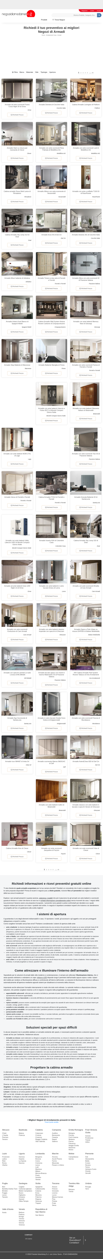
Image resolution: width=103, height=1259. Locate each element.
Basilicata (23, 1130)
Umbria (88, 1183)
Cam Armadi (96, 591)
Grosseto (55, 1191)
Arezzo (54, 1187)
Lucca (54, 1195)
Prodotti (44, 20)
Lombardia (40, 1153)
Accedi (99, 10)
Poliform (97, 108)
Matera (21, 1133)
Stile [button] (36, 72)
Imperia (21, 1159)
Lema (64, 591)
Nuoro (21, 1193)
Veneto (22, 1209)
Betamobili (96, 414)
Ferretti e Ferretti (60, 283)
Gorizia (88, 1136)
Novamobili (62, 197)
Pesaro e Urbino (58, 1165)
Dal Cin (63, 238)
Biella (87, 1161)
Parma (71, 1141)
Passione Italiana (94, 283)
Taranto (5, 1197)
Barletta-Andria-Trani (9, 1189)
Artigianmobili (61, 723)
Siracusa (38, 1201)
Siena (54, 1205)
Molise (71, 1153)
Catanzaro (39, 1133)
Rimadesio (27, 197)
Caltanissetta (40, 1189)
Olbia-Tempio (24, 1201)
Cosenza (38, 1137)
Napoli (54, 1139)
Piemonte (89, 1153)
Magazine (84, 10)
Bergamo (38, 1157)
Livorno (54, 1193)
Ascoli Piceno (57, 1159)
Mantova (38, 1169)
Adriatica (28, 282)
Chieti (4, 1133)
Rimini (71, 1150)
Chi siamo (28, 1239)
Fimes (64, 368)
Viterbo (4, 1165)
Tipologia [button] (44, 72)
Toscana (55, 1183)
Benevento (56, 1135)
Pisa (53, 1199)
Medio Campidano (25, 1191)
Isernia (71, 1159)
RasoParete (96, 197)
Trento (71, 1191)
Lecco (37, 1165)
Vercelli (88, 1173)
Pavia (37, 1175)
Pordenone (89, 1138)
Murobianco (96, 723)
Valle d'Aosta (7, 1209)
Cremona (38, 1163)
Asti (86, 1157)
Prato (54, 1203)
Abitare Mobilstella (94, 635)
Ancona (55, 1157)
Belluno (21, 1212)
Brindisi (5, 1191)
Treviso (21, 1219)
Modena (72, 1139)
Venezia (22, 1221)
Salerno (55, 1141)
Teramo (5, 1139)
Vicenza (22, 1225)
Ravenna (72, 1147)
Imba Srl (28, 765)
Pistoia (54, 1201)
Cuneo (87, 1163)
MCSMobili (27, 678)
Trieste (87, 1140)
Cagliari (21, 1187)
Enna (37, 1193)
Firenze (55, 1189)
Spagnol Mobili (26, 327)
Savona (21, 1163)
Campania (56, 1130)
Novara (88, 1165)
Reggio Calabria (41, 1139)
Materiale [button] (29, 72)
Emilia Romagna (76, 1130)
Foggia (4, 1193)
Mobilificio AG (61, 153)
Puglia (5, 1183)
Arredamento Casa (51, 35)
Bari (3, 1187)
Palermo (38, 1197)
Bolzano (72, 1189)
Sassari (21, 1199)
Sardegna (23, 1183)
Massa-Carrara (57, 1197)
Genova (22, 1157)
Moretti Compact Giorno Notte (56, 416)
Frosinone (5, 1157)
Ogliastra (22, 1195)
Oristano (22, 1197)
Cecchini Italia (61, 108)
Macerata (55, 1163)
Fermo (54, 1161)
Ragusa (38, 1199)
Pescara (5, 1137)
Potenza (22, 1135)
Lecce (4, 1195)
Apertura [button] (52, 72)
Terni (87, 1189)
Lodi (36, 1167)
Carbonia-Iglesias (25, 1189)
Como (37, 1161)
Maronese (28, 368)
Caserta (55, 1137)
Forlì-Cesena (73, 1137)
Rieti (3, 1161)
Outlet (92, 10)
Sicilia (38, 1183)
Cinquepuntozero (60, 327)
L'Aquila (5, 1135)
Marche (55, 1153)
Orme (29, 110)
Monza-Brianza (41, 1173)
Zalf (64, 767)
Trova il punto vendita (51, 1122)
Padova (21, 1214)
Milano (37, 1171)
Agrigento (38, 1187)
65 (92, 73)
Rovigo (21, 1216)
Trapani (38, 1203)
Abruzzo (5, 1130)
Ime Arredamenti (94, 678)
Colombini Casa (60, 546)
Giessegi (97, 327)
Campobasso (73, 1157)
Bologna (72, 1133)
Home (43, 35)
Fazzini (63, 854)
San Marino (39, 1215)
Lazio (4, 1153)
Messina (38, 1195)
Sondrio (38, 1177)
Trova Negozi (59, 20)
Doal (29, 240)
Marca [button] (22, 72)
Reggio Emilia (74, 1145)
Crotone (38, 1135)
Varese (38, 1179)
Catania (38, 1191)
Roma (4, 1163)
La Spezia (22, 1161)
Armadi (59, 35)
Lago (29, 459)
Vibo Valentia (40, 1141)
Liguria (22, 1153)
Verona (21, 1223)
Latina (4, 1159)
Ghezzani (62, 635)
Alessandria (89, 1159)
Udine (87, 1142)
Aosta (4, 1212)
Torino (87, 1167)
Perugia (88, 1187)
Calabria (39, 1130)
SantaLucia (96, 502)
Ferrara (71, 1135)
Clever (29, 153)
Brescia (38, 1159)
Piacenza (72, 1143)
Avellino (55, 1133)
